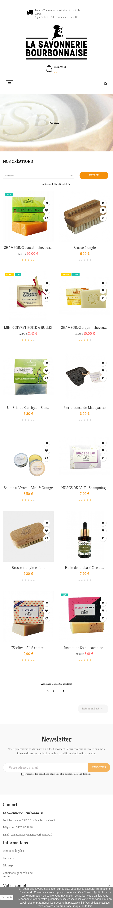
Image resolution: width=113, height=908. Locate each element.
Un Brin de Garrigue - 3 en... (28, 407)
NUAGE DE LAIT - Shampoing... (84, 488)
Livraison (8, 858)
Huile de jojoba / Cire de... (85, 567)
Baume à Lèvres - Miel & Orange (28, 488)
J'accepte (6, 897)
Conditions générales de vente (18, 874)
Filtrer (94, 175)
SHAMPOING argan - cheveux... (84, 327)
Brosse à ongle (85, 247)
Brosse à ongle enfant (28, 567)
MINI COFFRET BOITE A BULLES (28, 327)
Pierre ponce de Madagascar (84, 407)
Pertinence (39, 176)
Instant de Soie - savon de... (84, 648)
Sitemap (8, 865)
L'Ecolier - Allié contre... (28, 648)
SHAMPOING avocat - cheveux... (28, 247)
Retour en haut (93, 709)
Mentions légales (13, 851)
